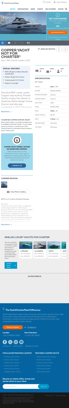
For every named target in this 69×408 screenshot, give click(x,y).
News (33, 9)
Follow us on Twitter (10, 342)
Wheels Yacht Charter (44, 360)
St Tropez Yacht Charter (12, 357)
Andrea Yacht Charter (44, 366)
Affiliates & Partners (32, 346)
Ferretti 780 (54, 107)
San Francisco (30, 332)
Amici (51, 251)
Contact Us (17, 166)
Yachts (12, 9)
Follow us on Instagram (16, 342)
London (6, 332)
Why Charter (50, 9)
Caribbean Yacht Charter (12, 372)
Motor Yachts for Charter (25, 14)
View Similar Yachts (58, 32)
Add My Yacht (18, 346)
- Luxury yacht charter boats (10, 4)
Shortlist (48, 2)
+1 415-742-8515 (32, 335)
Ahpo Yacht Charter (43, 372)
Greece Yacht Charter (11, 366)
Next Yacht (65, 49)
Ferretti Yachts (55, 91)
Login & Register (61, 2)
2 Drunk (24, 251)
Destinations (23, 9)
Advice (60, 9)
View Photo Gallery (18, 192)
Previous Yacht (59, 49)
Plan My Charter (12, 327)
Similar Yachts (48, 49)
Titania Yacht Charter (44, 369)
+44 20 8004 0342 (11, 335)
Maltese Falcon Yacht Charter (46, 357)
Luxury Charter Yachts (9, 14)
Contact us (31, 327)
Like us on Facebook (5, 342)
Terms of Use (49, 395)
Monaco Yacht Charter (11, 360)
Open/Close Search (66, 9)
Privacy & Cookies (60, 395)
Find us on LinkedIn (21, 342)
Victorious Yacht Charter (45, 363)
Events (40, 9)
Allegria (39, 251)
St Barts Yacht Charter (11, 363)
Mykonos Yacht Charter (11, 369)
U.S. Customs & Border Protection (18, 199)
